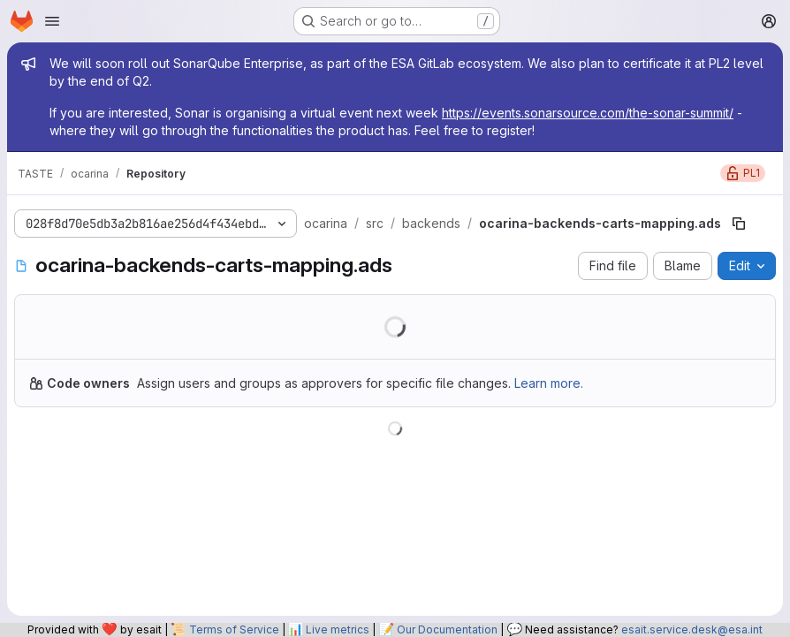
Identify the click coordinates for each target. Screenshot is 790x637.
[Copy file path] (739, 223)
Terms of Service (234, 629)
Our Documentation (447, 629)
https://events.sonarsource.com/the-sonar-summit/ (587, 112)
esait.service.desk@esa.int (692, 629)
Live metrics (337, 629)
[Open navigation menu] (52, 21)
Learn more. (548, 383)
